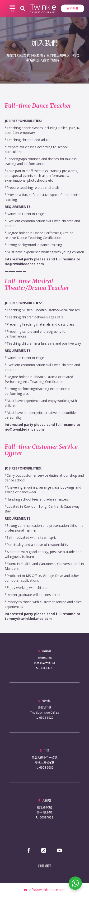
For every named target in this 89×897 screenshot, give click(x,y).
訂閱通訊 (44, 866)
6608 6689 (46, 767)
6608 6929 (46, 717)
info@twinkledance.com (45, 889)
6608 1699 (46, 668)
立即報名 (72, 8)
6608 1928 (46, 817)
